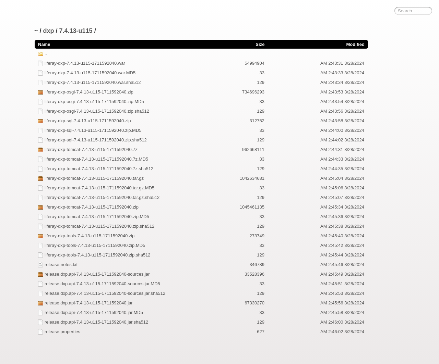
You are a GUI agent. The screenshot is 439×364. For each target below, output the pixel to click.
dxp (48, 30)
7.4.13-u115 (76, 30)
